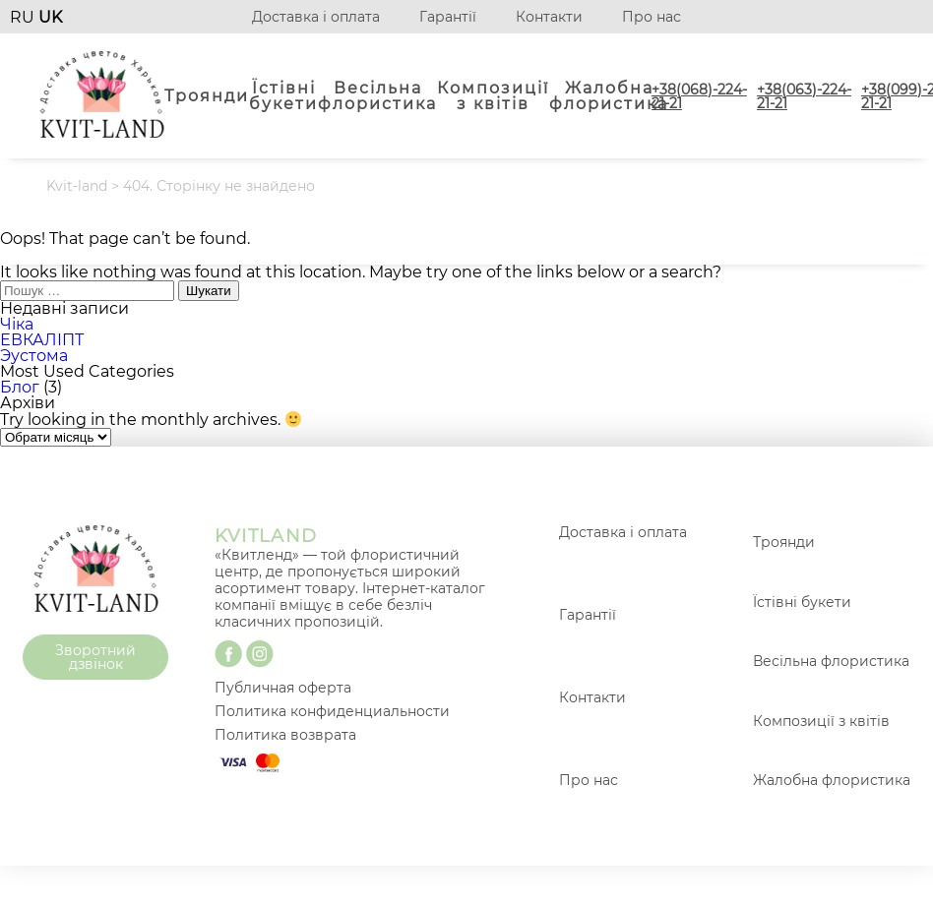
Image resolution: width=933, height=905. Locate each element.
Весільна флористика (377, 96)
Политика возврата (285, 735)
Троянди (206, 96)
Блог (19, 387)
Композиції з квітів (493, 96)
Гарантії (447, 17)
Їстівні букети (283, 96)
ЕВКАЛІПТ (42, 340)
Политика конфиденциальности (332, 711)
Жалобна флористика (608, 96)
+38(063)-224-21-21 (804, 96)
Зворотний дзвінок (95, 657)
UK (50, 17)
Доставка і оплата (316, 17)
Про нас (651, 17)
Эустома (34, 355)
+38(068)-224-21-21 (699, 96)
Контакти (549, 17)
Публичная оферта (283, 687)
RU (24, 17)
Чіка (16, 324)
